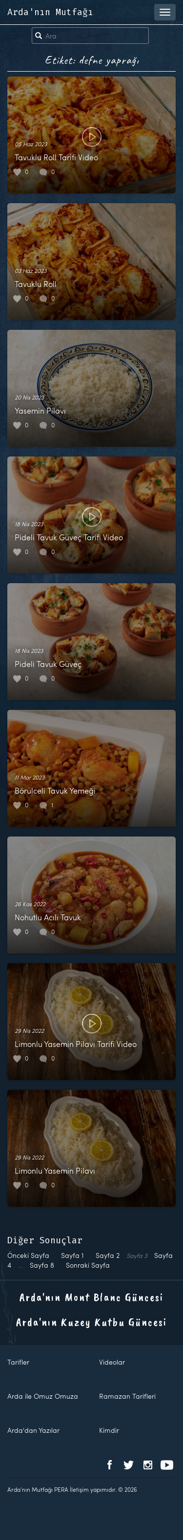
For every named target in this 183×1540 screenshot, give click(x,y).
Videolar (112, 1362)
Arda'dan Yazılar (33, 1430)
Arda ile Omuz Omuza (42, 1396)
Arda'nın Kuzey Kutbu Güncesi (91, 1321)
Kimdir (109, 1430)
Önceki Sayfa (28, 1255)
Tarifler (18, 1362)
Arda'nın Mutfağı (50, 12)
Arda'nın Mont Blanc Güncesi (91, 1297)
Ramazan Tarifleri (127, 1396)
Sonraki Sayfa (88, 1265)
